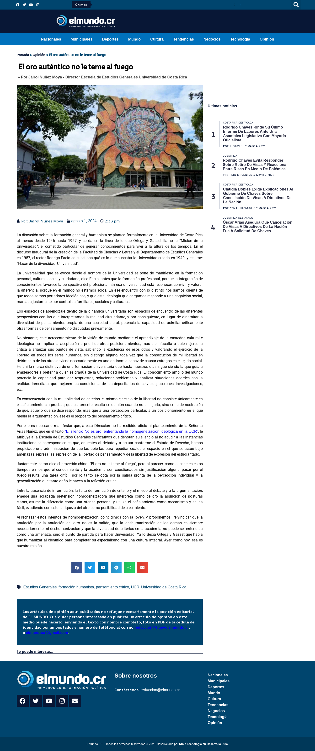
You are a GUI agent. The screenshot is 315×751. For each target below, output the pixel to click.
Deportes (110, 39)
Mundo (134, 39)
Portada (23, 55)
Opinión (267, 39)
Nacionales (51, 39)
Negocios (212, 39)
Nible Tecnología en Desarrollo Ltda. (204, 744)
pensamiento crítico (112, 587)
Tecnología (240, 39)
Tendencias (183, 39)
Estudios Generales (40, 587)
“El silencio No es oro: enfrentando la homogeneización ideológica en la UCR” (131, 431)
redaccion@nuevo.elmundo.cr (161, 627)
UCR (135, 587)
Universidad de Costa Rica (163, 587)
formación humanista (76, 587)
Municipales (82, 39)
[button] (296, 5)
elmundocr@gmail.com (47, 633)
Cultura (157, 39)
